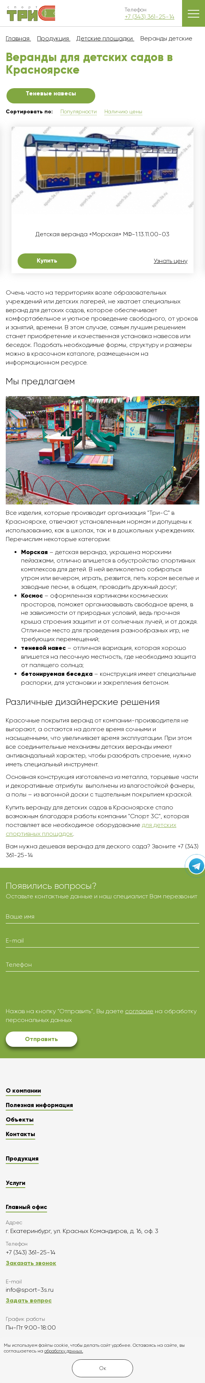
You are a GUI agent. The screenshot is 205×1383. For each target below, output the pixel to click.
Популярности (78, 111)
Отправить (41, 1039)
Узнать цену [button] (170, 261)
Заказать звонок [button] (31, 1263)
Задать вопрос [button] (29, 1300)
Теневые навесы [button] (51, 93)
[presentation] (64, 992)
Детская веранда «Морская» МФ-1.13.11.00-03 (102, 234)
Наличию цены (123, 111)
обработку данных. (63, 1351)
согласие (139, 1011)
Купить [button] (47, 260)
